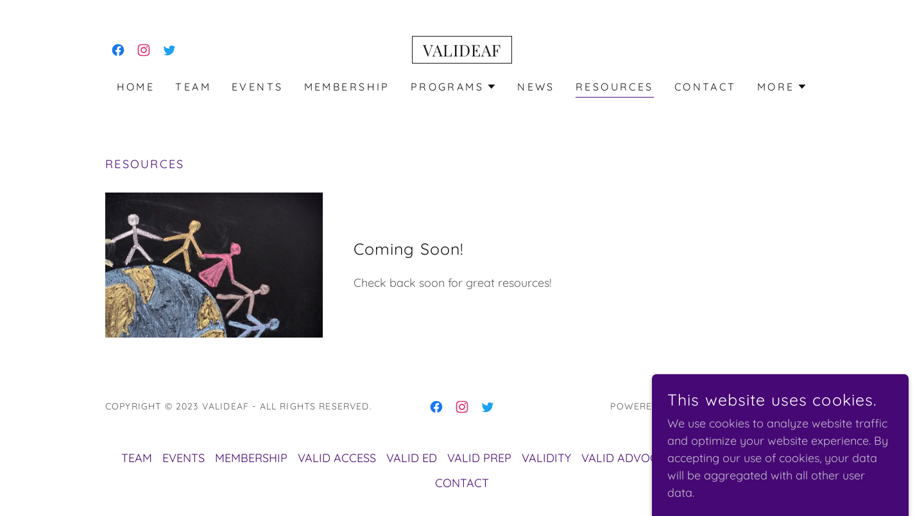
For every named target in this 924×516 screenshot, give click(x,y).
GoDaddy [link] (702, 406)
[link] (118, 50)
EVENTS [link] (258, 86)
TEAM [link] (193, 86)
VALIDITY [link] (546, 458)
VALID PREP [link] (479, 458)
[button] (454, 86)
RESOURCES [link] (615, 86)
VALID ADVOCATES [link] (633, 458)
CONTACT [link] (705, 86)
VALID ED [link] (411, 458)
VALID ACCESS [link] (337, 458)
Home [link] (136, 86)
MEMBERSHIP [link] (347, 86)
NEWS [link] (536, 86)
